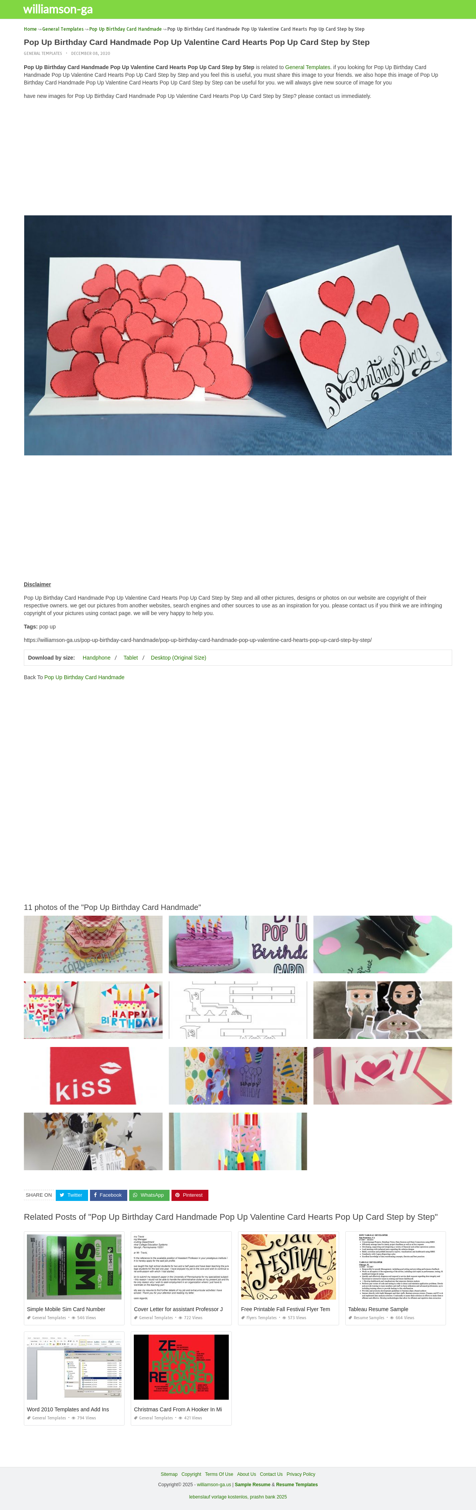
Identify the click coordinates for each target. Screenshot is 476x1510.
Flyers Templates (259, 1317)
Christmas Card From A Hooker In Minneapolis (189, 1409)
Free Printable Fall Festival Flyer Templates (293, 1309)
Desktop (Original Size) (178, 658)
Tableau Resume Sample (378, 1309)
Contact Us (271, 1474)
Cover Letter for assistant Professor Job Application (195, 1309)
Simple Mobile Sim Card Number (66, 1309)
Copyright (191, 1474)
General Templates (43, 53)
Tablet (130, 658)
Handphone (96, 658)
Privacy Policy (300, 1474)
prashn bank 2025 (268, 1497)
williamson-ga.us (214, 1484)
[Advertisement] (238, 159)
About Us (246, 1474)
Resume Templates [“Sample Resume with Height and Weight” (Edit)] (297, 1484)
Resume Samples (366, 1317)
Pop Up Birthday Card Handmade (84, 677)
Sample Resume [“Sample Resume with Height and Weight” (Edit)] (253, 1484)
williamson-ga (62, 9)
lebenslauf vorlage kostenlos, (219, 1497)
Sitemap (169, 1474)
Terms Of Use (219, 1474)
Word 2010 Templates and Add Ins (68, 1409)
